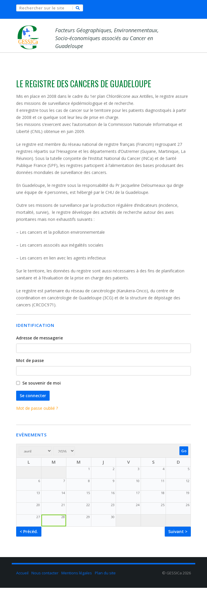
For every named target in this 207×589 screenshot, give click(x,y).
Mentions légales (76, 574)
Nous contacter (44, 574)
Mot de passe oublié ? (37, 409)
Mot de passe (30, 361)
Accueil (22, 574)
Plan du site (105, 574)
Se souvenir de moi (41, 384)
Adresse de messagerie (39, 339)
